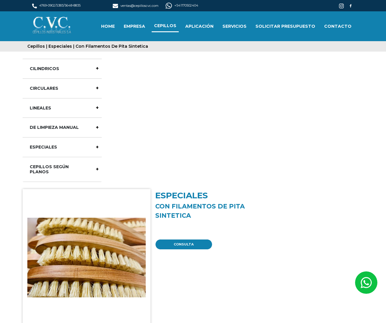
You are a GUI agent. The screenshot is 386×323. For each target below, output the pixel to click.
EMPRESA (134, 26)
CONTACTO (338, 26)
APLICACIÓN (199, 26)
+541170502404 (182, 5)
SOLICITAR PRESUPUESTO (285, 26)
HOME (108, 26)
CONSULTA (184, 244)
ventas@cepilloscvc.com (136, 6)
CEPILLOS (165, 25)
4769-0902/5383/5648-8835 (56, 5)
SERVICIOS (234, 26)
